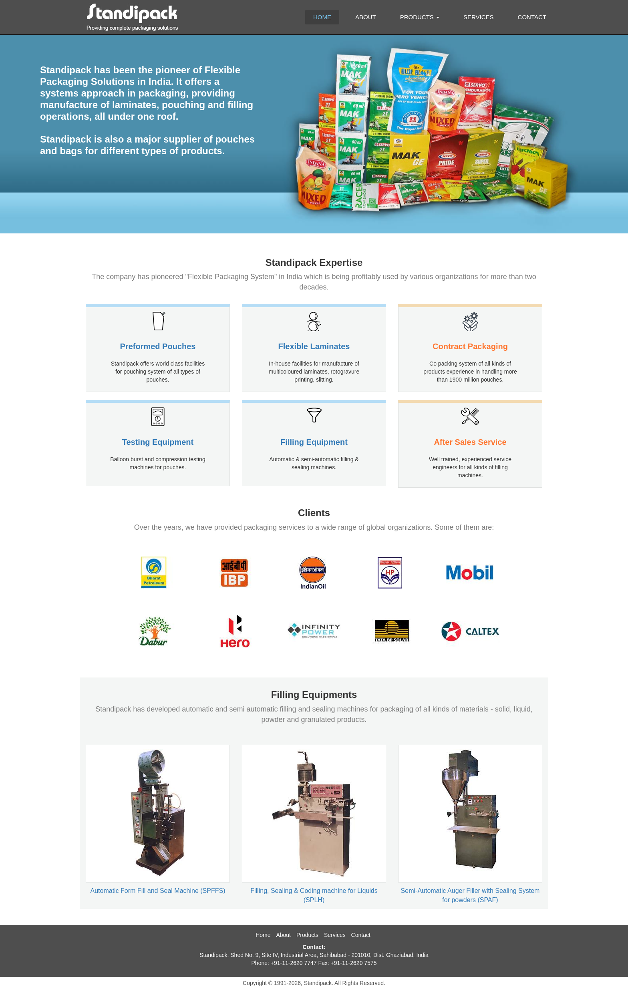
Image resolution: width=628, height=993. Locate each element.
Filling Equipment (314, 442)
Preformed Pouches (158, 346)
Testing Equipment (158, 442)
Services (478, 17)
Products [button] (419, 17)
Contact (532, 17)
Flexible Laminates (314, 346)
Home (322, 17)
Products (307, 935)
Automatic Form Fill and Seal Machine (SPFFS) (158, 890)
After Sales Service (470, 442)
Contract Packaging (470, 346)
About (365, 17)
